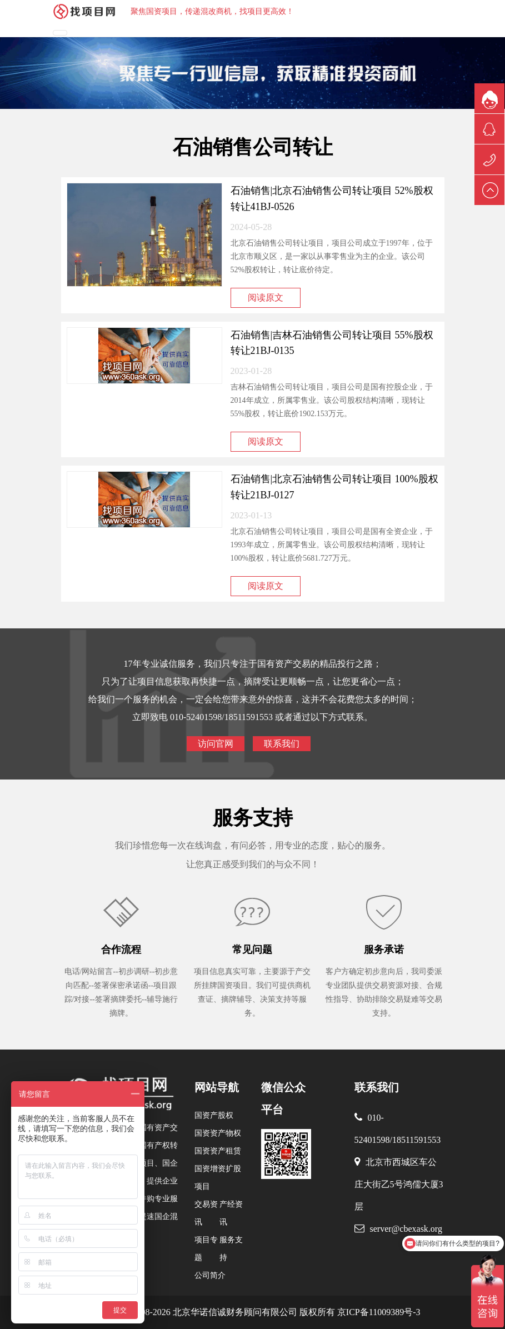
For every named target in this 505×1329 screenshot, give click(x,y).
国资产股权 (213, 1115)
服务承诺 (384, 949)
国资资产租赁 (217, 1151)
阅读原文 (265, 297)
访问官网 (215, 743)
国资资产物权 (217, 1133)
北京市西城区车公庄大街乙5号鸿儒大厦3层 (398, 1184)
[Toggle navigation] (60, 33)
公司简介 (210, 1275)
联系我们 (281, 743)
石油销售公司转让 (253, 147)
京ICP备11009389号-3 (378, 1312)
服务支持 (253, 818)
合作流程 (121, 949)
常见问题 (252, 949)
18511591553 (416, 1140)
